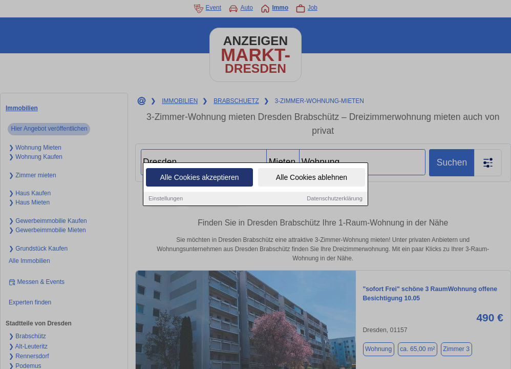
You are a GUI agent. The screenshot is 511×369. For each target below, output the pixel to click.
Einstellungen (165, 199)
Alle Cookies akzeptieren (199, 178)
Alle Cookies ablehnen (311, 178)
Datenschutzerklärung (335, 199)
